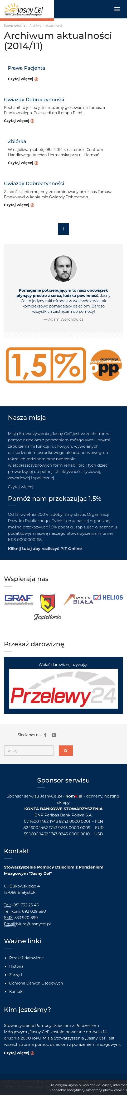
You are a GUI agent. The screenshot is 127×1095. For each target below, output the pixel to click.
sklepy (63, 802)
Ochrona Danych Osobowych (36, 983)
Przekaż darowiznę (26, 958)
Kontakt (16, 991)
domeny (94, 796)
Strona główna (14, 25)
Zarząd (15, 974)
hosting (111, 796)
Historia (16, 966)
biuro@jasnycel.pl (33, 923)
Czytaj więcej (20, 79)
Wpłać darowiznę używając (63, 685)
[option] (19, 600)
